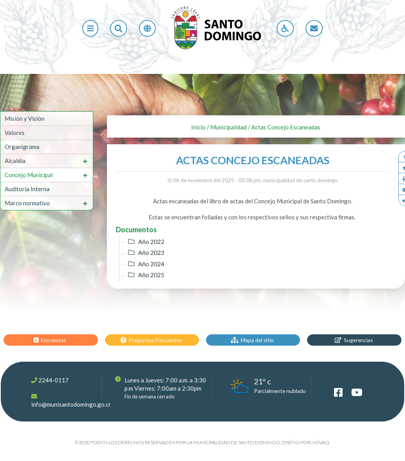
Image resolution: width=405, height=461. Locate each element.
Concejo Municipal (29, 174)
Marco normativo (27, 202)
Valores (15, 132)
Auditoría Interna (27, 188)
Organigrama (22, 146)
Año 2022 (151, 241)
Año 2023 (151, 252)
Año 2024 (151, 263)
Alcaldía (15, 160)
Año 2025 (151, 274)
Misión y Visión (24, 118)
